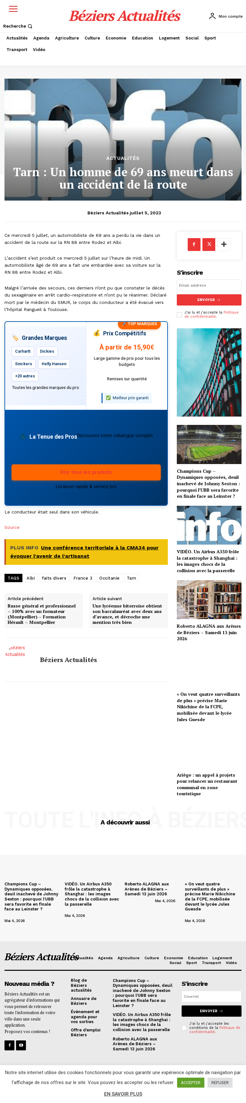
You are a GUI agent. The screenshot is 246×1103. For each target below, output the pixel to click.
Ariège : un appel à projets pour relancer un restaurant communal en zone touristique (207, 784)
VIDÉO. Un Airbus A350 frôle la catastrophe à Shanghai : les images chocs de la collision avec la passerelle (208, 560)
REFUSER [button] (220, 1082)
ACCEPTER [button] (191, 1082)
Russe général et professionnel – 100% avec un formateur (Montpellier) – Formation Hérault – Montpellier (42, 614)
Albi (31, 578)
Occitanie (109, 578)
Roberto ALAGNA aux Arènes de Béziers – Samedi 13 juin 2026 (209, 632)
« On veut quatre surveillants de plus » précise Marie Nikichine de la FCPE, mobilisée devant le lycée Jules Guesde (208, 706)
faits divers (54, 578)
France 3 (82, 578)
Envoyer (209, 299)
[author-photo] (23, 915)
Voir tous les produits (86, 472)
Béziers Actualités (108, 212)
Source (12, 527)
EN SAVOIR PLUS (123, 1094)
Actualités (123, 158)
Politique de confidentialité (211, 314)
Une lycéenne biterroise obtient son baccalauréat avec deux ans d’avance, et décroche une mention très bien (127, 614)
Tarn (131, 578)
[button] (18, 26)
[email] (209, 285)
